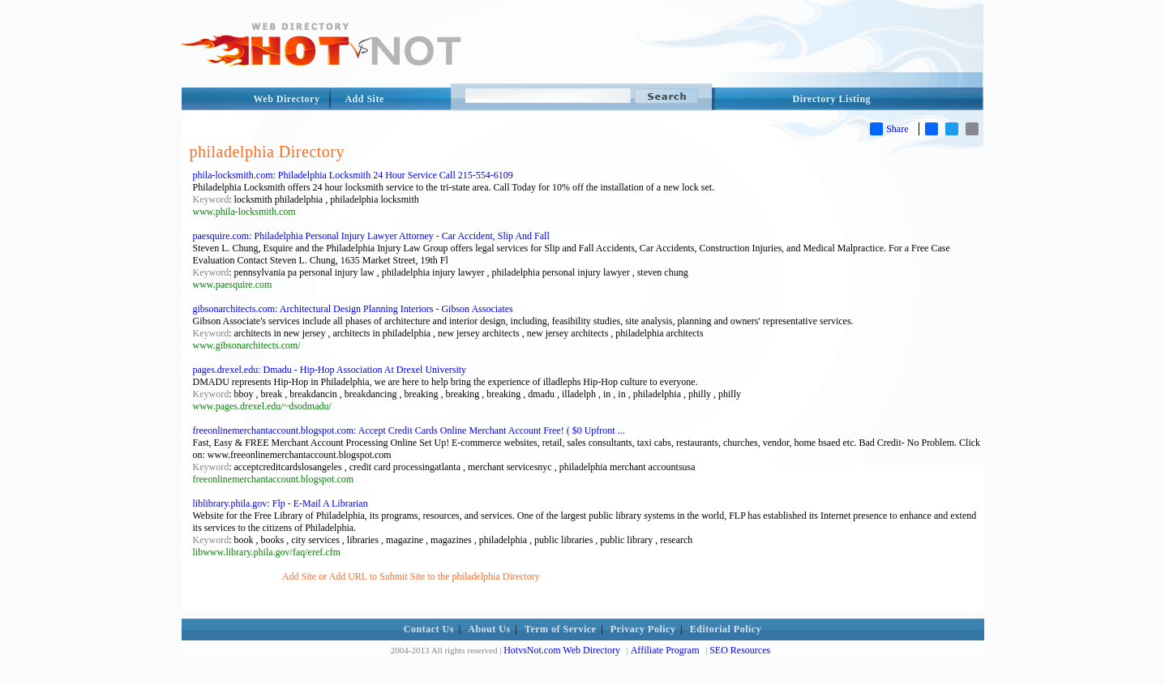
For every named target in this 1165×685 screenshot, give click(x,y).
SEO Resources (739, 650)
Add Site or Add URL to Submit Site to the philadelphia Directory (411, 576)
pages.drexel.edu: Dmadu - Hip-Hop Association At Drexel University (330, 369)
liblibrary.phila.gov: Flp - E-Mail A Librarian (280, 503)
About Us (489, 629)
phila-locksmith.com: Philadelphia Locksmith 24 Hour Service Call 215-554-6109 (353, 175)
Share (889, 128)
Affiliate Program (665, 650)
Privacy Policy (643, 629)
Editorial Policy (725, 629)
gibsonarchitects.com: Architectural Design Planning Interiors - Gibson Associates (353, 309)
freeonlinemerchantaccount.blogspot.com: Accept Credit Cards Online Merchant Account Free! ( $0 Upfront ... (409, 430)
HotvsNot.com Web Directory (561, 650)
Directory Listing (832, 99)
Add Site (364, 99)
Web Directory (287, 99)
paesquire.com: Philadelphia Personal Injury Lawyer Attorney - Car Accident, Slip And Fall (371, 236)
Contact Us (429, 629)
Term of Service (560, 629)
